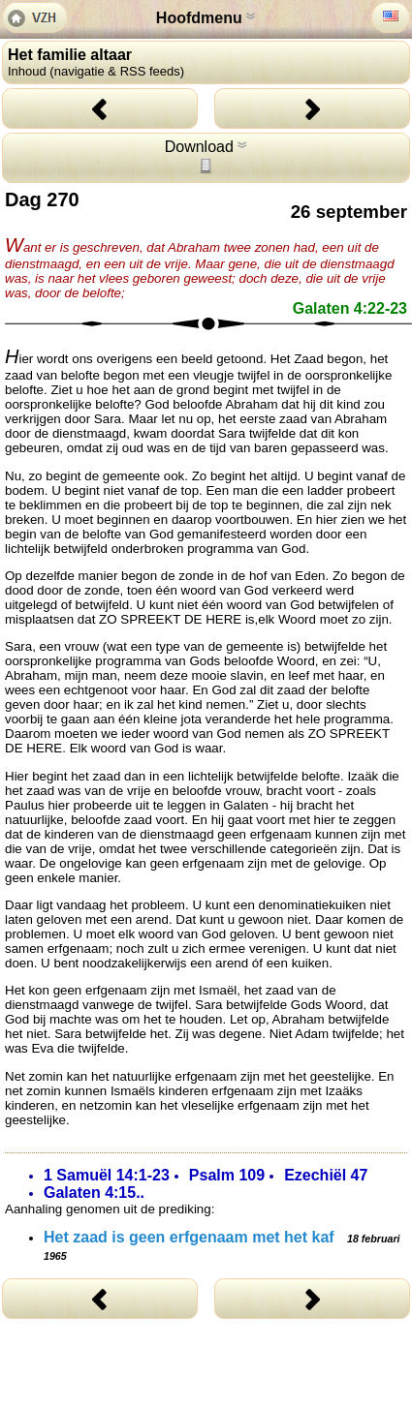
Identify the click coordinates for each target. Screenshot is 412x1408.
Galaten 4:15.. (94, 1192)
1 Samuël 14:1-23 (107, 1175)
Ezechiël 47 (325, 1175)
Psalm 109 (227, 1175)
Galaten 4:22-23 (350, 308)
